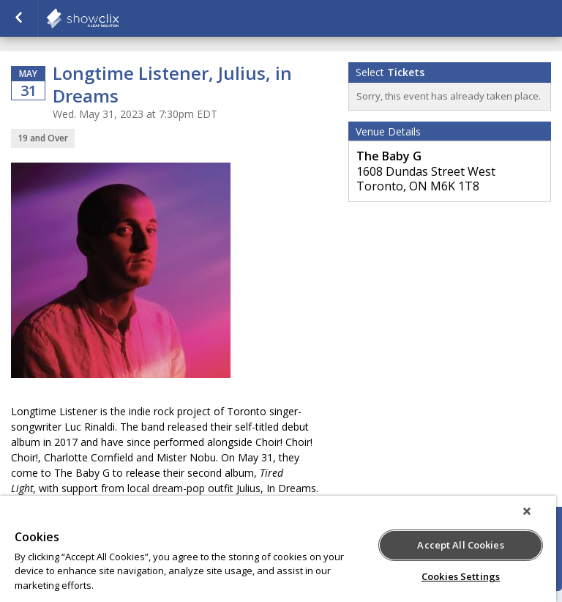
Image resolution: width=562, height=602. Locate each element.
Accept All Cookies (460, 544)
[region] (278, 549)
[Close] (526, 511)
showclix (118, 18)
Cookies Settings (461, 576)
